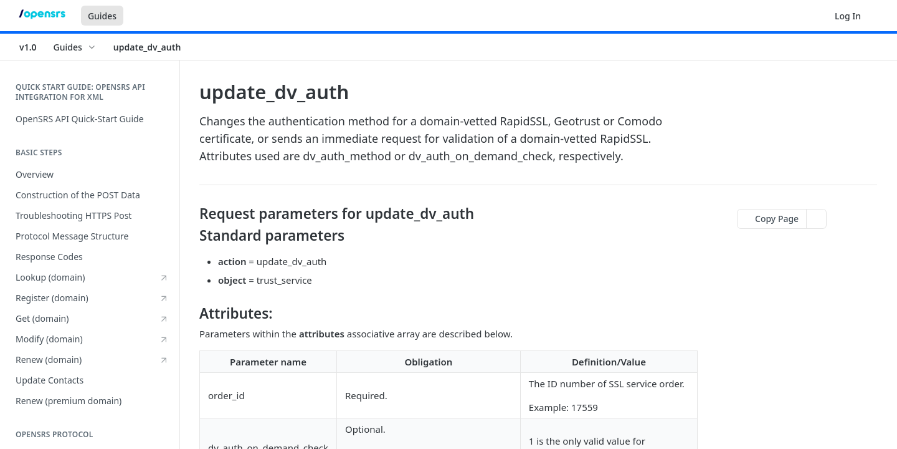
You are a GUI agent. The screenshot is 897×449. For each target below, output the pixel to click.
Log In (848, 16)
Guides (102, 16)
